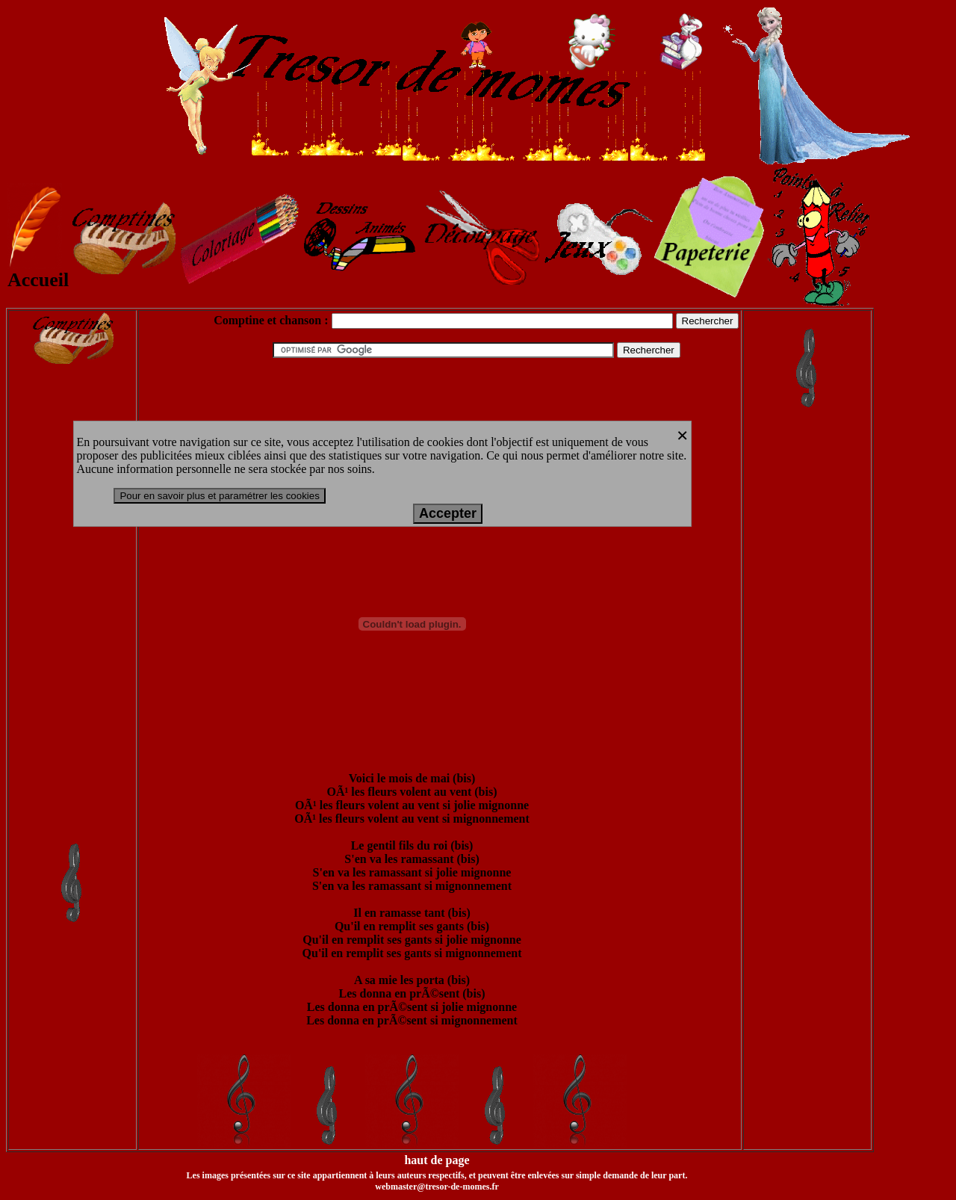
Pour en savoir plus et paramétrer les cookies (219, 495)
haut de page (436, 1160)
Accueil (38, 271)
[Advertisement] (72, 615)
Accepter (448, 513)
